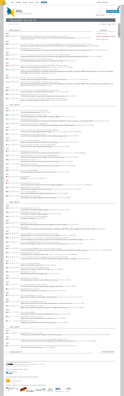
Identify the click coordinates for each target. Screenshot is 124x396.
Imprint (28, 366)
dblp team (30, 362)
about (31, 2)
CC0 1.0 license (39, 364)
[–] (99, 30)
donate (44, 2)
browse (18, 2)
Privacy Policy (21, 366)
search (25, 2)
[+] (101, 351)
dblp (12, 2)
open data (28, 364)
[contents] (105, 50)
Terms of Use (14, 366)
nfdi (36, 2)
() (59, 67)
